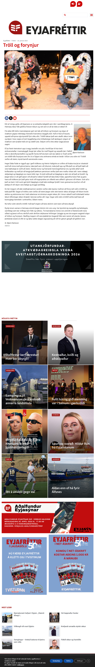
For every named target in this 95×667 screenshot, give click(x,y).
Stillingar (78, 661)
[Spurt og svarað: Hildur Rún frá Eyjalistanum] (71, 431)
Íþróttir (8, 459)
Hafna (65, 661)
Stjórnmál (56, 415)
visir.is (7, 226)
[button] (92, 15)
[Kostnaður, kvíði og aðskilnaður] (71, 343)
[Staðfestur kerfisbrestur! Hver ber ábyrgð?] (25, 343)
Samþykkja (52, 661)
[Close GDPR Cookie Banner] (88, 661)
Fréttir (14, 41)
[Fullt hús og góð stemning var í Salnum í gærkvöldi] (71, 387)
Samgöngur (56, 459)
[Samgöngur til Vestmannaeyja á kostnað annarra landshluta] (25, 387)
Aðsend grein (10, 326)
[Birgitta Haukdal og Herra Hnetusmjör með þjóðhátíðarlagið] (25, 431)
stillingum (26, 665)
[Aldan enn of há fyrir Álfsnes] (71, 476)
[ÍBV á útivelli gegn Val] (25, 476)
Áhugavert (9, 415)
